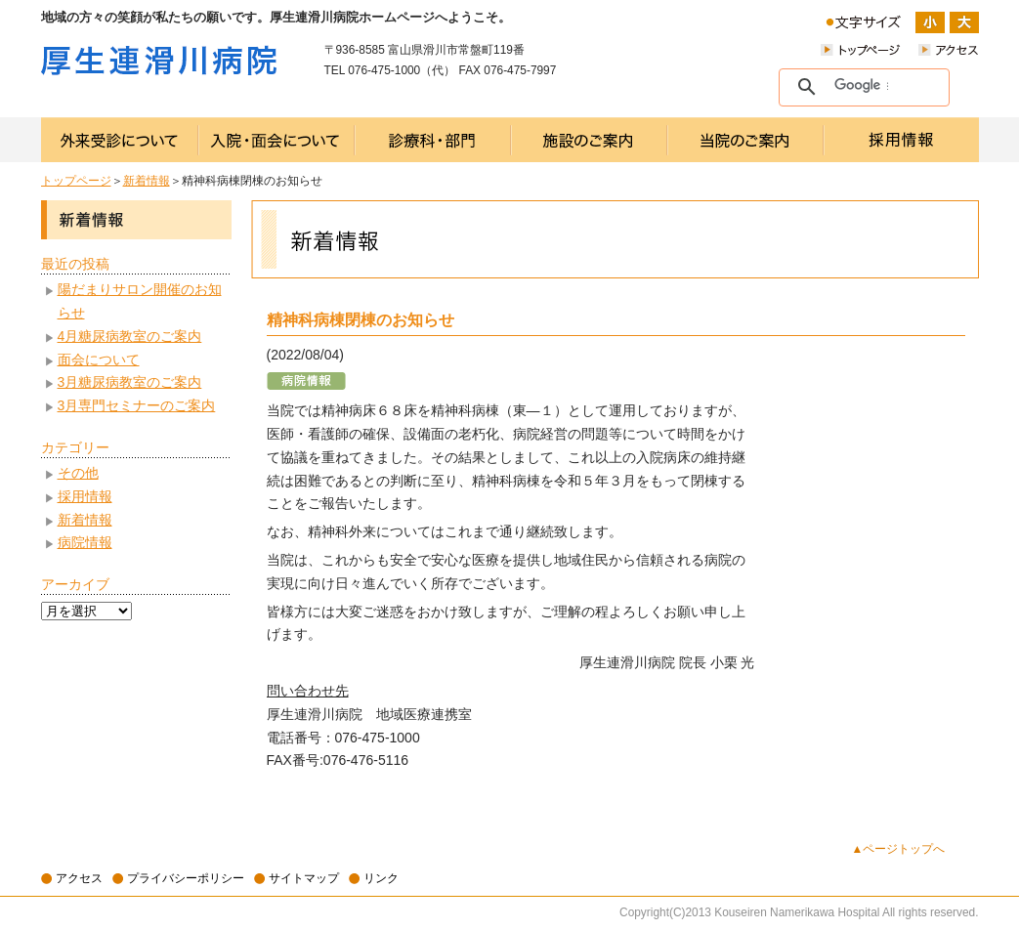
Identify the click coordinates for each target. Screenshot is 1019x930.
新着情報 (146, 181)
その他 (78, 473)
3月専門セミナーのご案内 (137, 405)
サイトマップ (304, 878)
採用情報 (85, 496)
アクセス (79, 878)
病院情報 (85, 542)
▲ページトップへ (899, 849)
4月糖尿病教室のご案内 (130, 336)
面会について (99, 359)
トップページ (76, 181)
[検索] (861, 86)
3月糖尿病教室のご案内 (130, 382)
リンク (381, 878)
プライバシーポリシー (185, 878)
